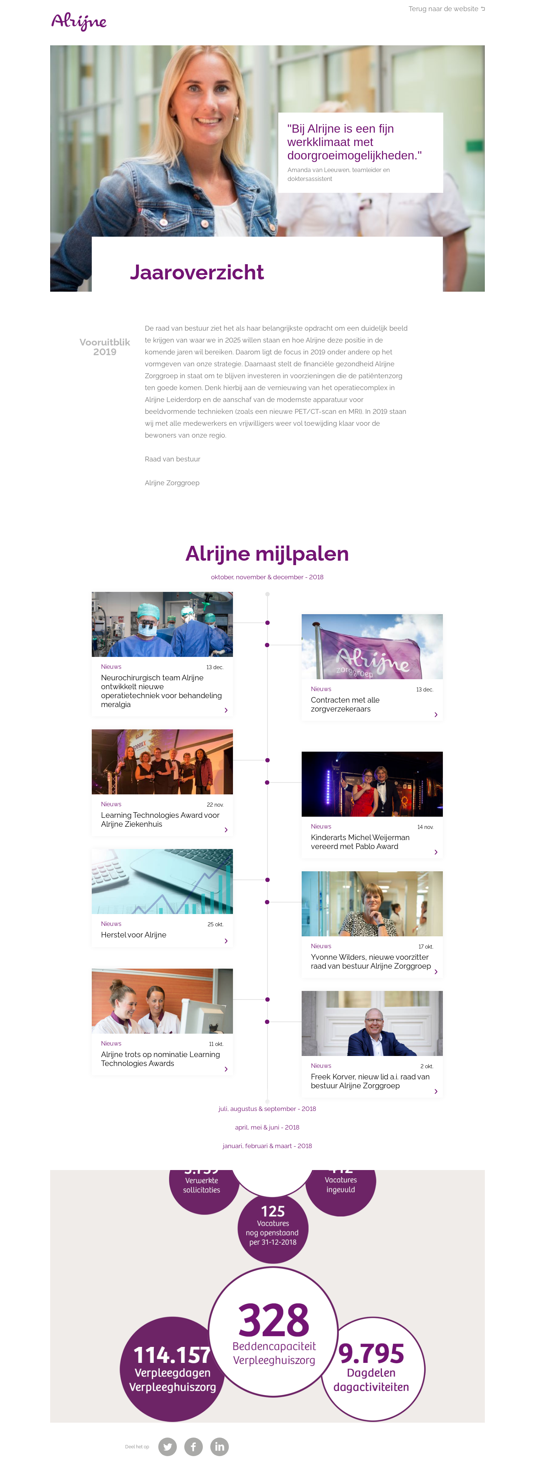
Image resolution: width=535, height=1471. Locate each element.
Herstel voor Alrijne (162, 904)
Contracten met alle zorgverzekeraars (372, 679)
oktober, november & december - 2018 (267, 577)
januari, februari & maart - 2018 (267, 1146)
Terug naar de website (444, 9)
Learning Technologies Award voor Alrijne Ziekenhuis (162, 788)
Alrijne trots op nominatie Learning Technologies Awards (162, 1028)
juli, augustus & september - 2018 (267, 1108)
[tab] (267, 581)
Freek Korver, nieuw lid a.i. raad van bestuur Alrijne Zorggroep (372, 1055)
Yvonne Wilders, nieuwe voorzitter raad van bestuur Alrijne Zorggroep (372, 936)
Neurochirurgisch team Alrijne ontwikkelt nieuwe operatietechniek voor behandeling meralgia (162, 660)
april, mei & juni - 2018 (267, 1127)
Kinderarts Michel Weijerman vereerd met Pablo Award (372, 816)
